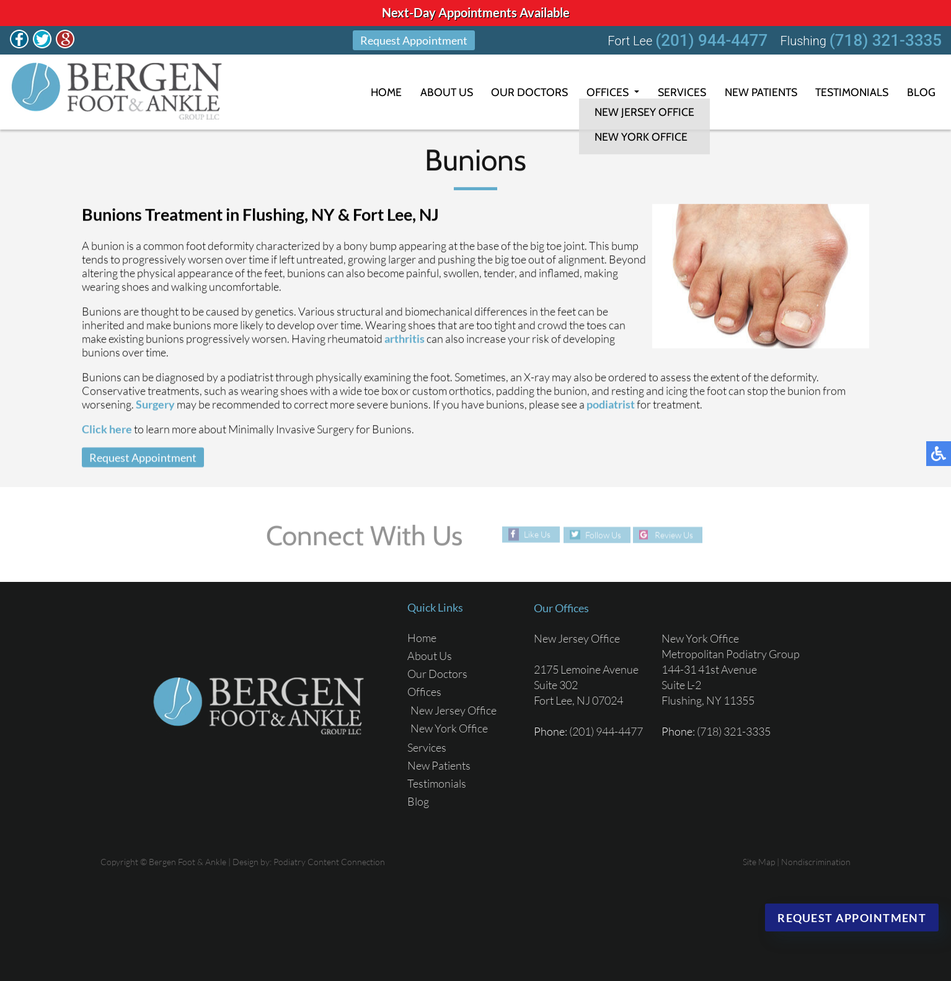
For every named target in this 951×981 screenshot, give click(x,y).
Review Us (674, 534)
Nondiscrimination (816, 861)
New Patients (755, 92)
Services (674, 92)
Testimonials (850, 92)
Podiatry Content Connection (329, 861)
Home (373, 92)
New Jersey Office (453, 710)
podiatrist (610, 404)
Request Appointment (413, 40)
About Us (435, 92)
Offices (598, 92)
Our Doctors (519, 92)
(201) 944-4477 (711, 40)
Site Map (759, 861)
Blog (921, 92)
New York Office (449, 728)
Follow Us (603, 534)
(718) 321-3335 (885, 40)
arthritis (404, 338)
